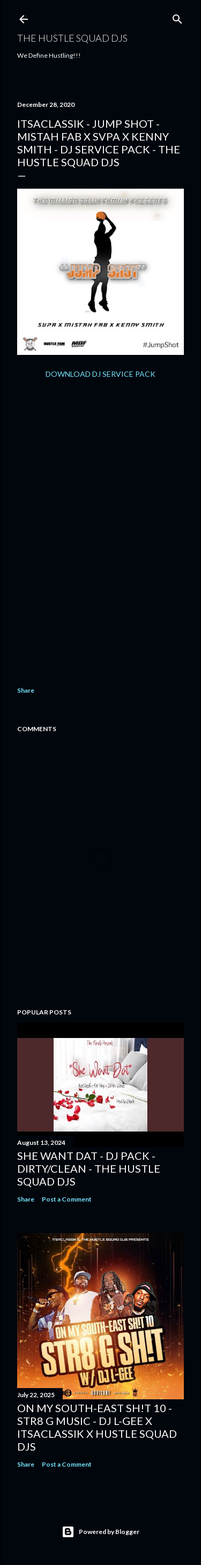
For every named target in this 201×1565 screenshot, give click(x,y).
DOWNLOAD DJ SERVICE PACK (100, 373)
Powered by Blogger (100, 1531)
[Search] (177, 16)
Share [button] (25, 690)
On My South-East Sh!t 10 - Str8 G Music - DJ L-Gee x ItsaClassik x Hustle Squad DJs (97, 1427)
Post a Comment (67, 1199)
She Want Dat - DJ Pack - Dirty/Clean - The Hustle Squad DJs (88, 1168)
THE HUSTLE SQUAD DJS (72, 38)
